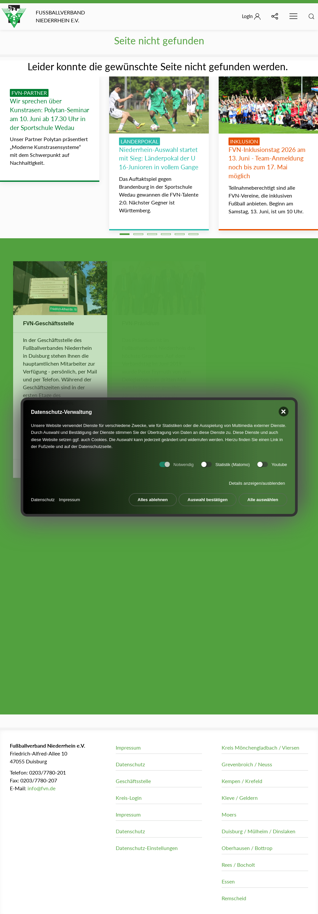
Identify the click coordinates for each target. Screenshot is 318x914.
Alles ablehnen (153, 496)
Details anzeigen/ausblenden (257, 480)
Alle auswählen (263, 496)
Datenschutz (43, 496)
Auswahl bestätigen (208, 496)
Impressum (69, 496)
